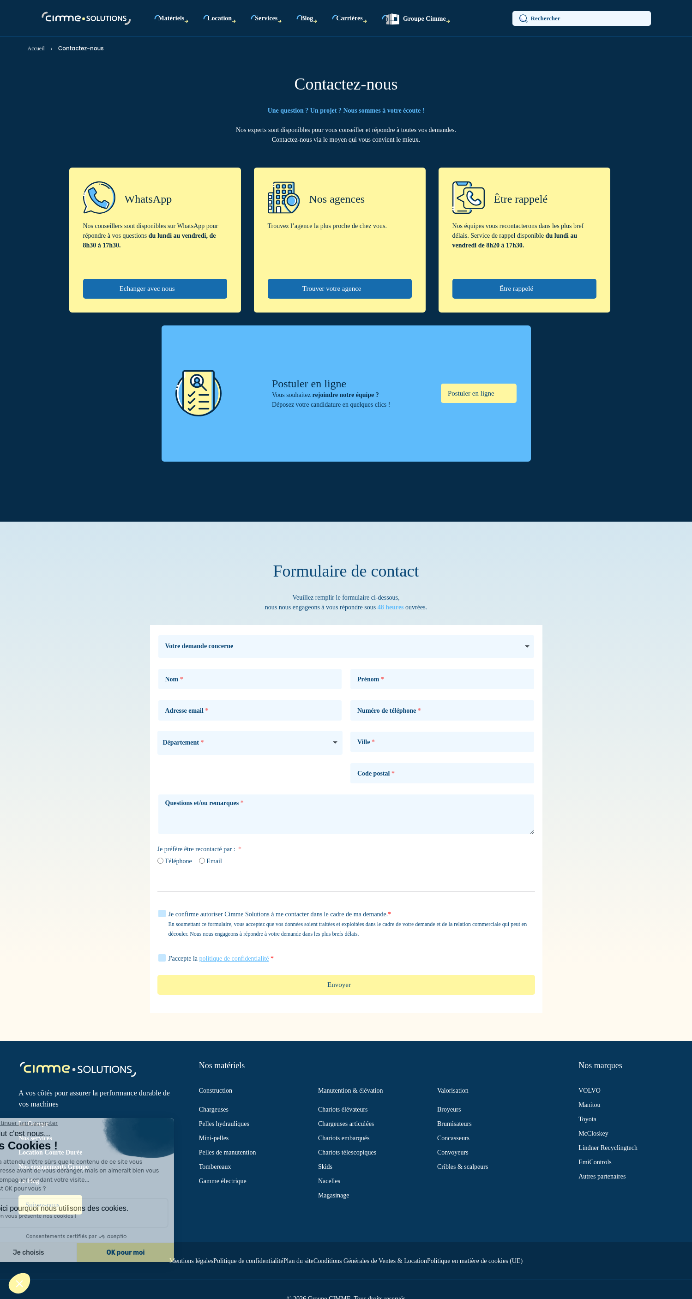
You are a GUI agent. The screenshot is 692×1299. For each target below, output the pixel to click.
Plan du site (298, 1260)
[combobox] (250, 743)
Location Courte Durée (50, 1152)
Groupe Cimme (416, 19)
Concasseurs (453, 1138)
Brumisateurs (454, 1123)
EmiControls (595, 1162)
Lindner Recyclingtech (608, 1147)
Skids (325, 1166)
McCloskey (593, 1133)
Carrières (349, 18)
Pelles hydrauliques (224, 1123)
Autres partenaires (602, 1176)
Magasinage (333, 1195)
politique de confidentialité (234, 958)
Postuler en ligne (472, 393)
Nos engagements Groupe (53, 1166)
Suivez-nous (43, 1205)
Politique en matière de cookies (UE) (475, 1260)
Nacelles (329, 1181)
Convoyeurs (453, 1152)
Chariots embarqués (344, 1138)
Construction (215, 1090)
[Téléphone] (160, 861)
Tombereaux (215, 1166)
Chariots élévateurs (343, 1109)
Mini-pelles (214, 1138)
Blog (307, 18)
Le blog (28, 1181)
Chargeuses (214, 1109)
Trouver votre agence (332, 288)
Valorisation (453, 1090)
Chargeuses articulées (346, 1123)
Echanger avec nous (148, 288)
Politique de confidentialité (248, 1260)
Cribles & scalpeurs (462, 1166)
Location (219, 18)
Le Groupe (33, 1123)
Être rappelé (517, 288)
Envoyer (339, 984)
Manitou (589, 1104)
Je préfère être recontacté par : (197, 849)
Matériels (171, 18)
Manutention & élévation (350, 1090)
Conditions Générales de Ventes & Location (370, 1260)
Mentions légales (191, 1260)
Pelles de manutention (227, 1152)
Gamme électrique (223, 1181)
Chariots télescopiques (347, 1152)
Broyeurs (449, 1109)
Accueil (36, 48)
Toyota (587, 1119)
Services (266, 18)
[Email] (202, 861)
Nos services (35, 1138)
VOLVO (589, 1090)
